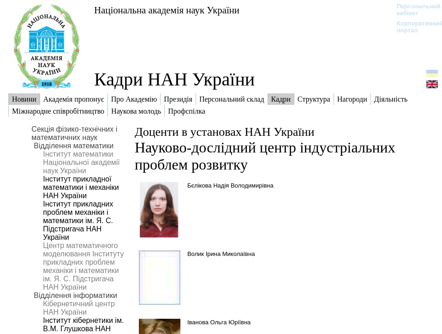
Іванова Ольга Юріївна (219, 322)
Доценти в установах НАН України (224, 132)
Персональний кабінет (414, 10)
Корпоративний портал (414, 27)
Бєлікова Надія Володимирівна (230, 185)
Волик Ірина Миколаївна (221, 253)
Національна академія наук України (166, 10)
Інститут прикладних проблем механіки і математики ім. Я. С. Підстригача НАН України (78, 220)
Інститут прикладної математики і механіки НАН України (81, 187)
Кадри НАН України (174, 79)
